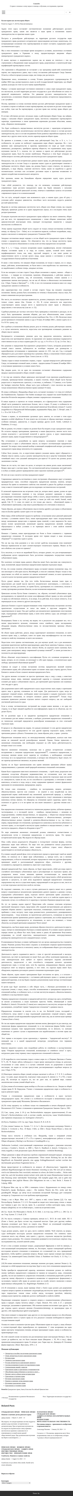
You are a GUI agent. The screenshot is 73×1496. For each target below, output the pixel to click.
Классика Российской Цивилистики (36, 1389)
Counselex (36, 3)
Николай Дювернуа (26, 24)
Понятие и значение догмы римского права (16, 1414)
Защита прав (27, 1449)
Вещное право (23, 1447)
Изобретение (43, 1419)
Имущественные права (12, 1451)
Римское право (28, 1412)
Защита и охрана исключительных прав (53, 1416)
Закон (23, 1389)
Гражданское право (14, 1389)
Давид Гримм (5, 1418)
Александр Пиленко (43, 1429)
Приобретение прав (23, 1453)
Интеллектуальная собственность (53, 1421)
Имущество (7, 1453)
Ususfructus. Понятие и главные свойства (15, 1456)
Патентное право (45, 1412)
